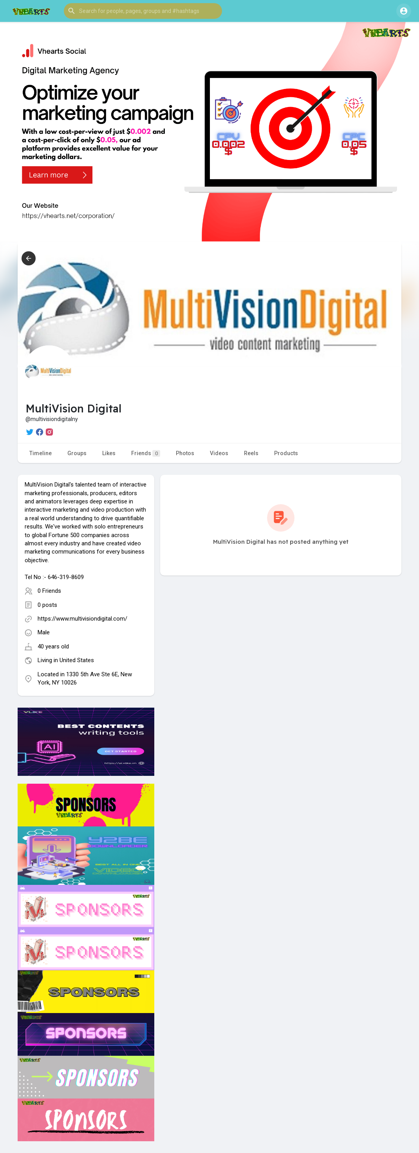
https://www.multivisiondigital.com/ (82, 618)
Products (286, 453)
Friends (145, 453)
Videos (219, 453)
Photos (185, 453)
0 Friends (49, 590)
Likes (109, 453)
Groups (77, 453)
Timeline (40, 453)
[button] (143, 11)
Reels (251, 453)
